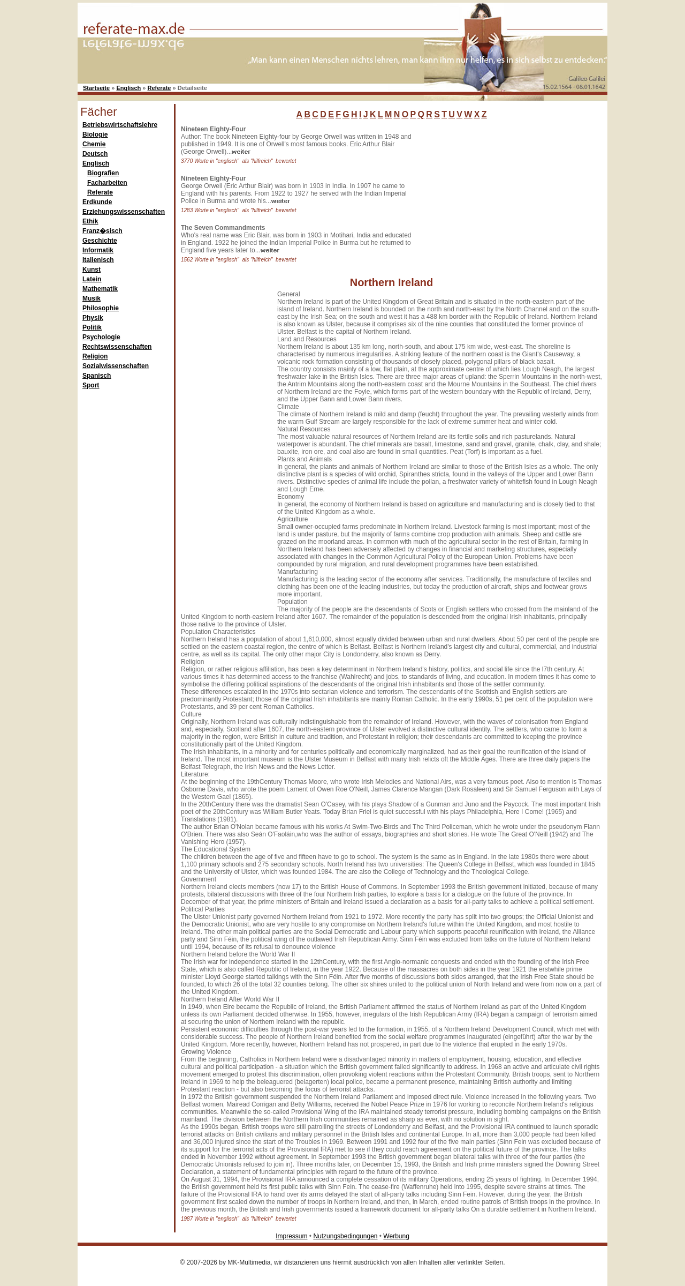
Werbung (396, 1236)
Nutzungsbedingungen (345, 1236)
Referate (159, 88)
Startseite (96, 88)
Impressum (291, 1236)
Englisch (128, 88)
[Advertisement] (495, 192)
